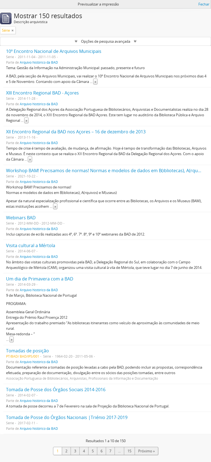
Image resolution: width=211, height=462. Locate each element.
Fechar (203, 4)
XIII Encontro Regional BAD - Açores (42, 93)
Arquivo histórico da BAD (39, 62)
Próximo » (146, 451)
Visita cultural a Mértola (30, 245)
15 (129, 451)
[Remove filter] (13, 30)
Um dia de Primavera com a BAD (39, 279)
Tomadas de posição (27, 351)
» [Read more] (95, 81)
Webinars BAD (21, 218)
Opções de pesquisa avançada (105, 41)
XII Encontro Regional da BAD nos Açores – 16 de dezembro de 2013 (76, 132)
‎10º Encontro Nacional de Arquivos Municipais (53, 51)
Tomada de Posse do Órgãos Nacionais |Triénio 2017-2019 (66, 417)
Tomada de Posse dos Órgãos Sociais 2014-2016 (56, 390)
